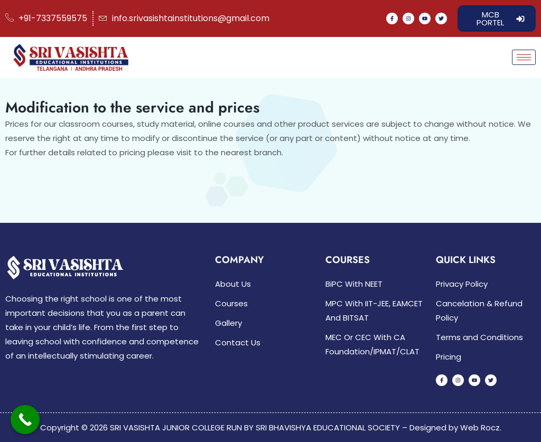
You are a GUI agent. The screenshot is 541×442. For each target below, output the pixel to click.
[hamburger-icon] (524, 57)
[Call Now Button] (25, 419)
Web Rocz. (480, 427)
